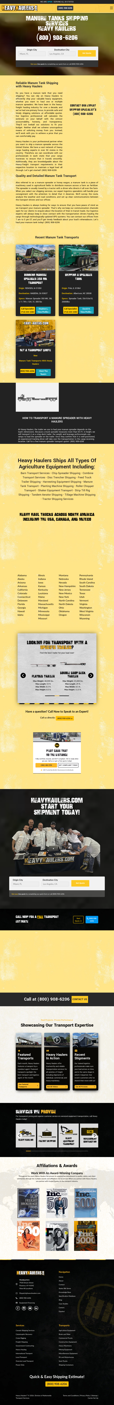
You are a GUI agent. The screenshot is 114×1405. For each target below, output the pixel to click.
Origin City (32, 49)
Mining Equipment (65, 1350)
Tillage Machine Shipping (80, 495)
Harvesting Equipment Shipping (62, 482)
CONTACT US (79, 999)
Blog (60, 1300)
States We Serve (65, 1288)
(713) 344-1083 (27, 312)
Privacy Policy (85, 1395)
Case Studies (63, 1304)
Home (61, 1277)
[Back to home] (19, 8)
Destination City (61, 49)
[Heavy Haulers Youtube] (30, 1308)
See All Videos (57, 1087)
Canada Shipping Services (25, 1330)
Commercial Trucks (66, 1338)
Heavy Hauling (21, 1350)
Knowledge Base (65, 1292)
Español (62, 1311)
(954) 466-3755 (46, 765)
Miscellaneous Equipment (68, 1353)
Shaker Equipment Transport (55, 490)
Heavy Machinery (65, 1346)
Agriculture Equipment (67, 1330)
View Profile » (43, 312)
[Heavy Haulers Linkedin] (36, 1308)
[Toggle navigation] (112, 8)
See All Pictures (85, 1087)
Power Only (20, 1365)
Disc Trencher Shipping (61, 477)
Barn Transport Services (35, 473)
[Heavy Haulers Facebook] (18, 1308)
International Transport (24, 1353)
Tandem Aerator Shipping (47, 495)
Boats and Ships (64, 1334)
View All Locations (26, 1288)
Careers (61, 1308)
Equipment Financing (27, 1303)
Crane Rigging (21, 1338)
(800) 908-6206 (65, 8)
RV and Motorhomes (66, 1357)
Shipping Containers (66, 1365)
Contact (62, 1285)
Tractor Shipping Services (57, 499)
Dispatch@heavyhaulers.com (29, 1293)
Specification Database (67, 1296)
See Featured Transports (28, 1085)
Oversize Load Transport (24, 1361)
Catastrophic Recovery (24, 1334)
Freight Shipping (22, 1342)
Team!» (43, 374)
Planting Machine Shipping (57, 486)
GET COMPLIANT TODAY (68, 765)
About (61, 1281)
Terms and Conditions (71, 1395)
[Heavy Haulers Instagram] (24, 1308)
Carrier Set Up (93, 1398)
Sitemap (94, 1395)
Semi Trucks (63, 1361)
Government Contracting (25, 1346)
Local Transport (21, 1357)
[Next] (90, 675)
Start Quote (78, 919)
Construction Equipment (68, 1342)
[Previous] (23, 675)
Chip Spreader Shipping (66, 473)
